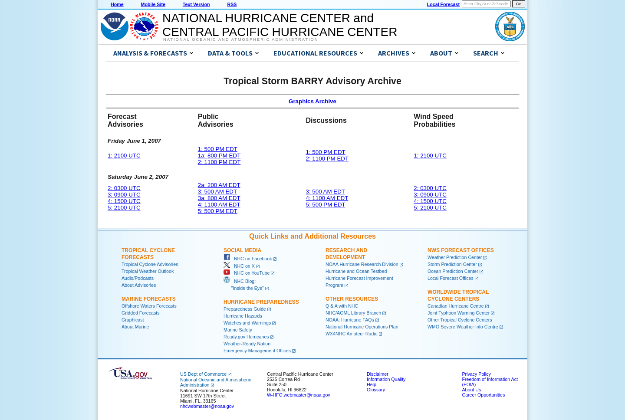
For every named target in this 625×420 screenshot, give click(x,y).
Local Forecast (443, 4)
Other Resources (352, 299)
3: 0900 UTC (124, 194)
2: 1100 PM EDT (219, 162)
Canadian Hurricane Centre (456, 305)
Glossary (376, 389)
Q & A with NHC (342, 305)
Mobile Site (153, 4)
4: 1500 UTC (124, 201)
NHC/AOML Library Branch (353, 312)
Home (117, 4)
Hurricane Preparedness (261, 302)
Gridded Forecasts (141, 312)
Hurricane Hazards (243, 315)
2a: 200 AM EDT (219, 185)
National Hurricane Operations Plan (362, 326)
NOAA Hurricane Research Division (362, 264)
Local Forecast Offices (451, 278)
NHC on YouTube (247, 273)
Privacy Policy (476, 374)
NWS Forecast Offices (461, 250)
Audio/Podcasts (138, 278)
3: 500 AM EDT (217, 191)
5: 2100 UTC (124, 207)
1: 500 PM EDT (217, 149)
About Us (471, 389)
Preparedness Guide (245, 309)
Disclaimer (377, 374)
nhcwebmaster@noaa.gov (207, 406)
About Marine (135, 326)
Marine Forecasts (149, 299)
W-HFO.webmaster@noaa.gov (298, 394)
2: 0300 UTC (124, 188)
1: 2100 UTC (124, 155)
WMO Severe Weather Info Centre (463, 326)
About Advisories (139, 285)
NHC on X (239, 266)
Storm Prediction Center (452, 264)
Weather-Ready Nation (247, 343)
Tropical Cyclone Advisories (150, 264)
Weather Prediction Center (455, 257)
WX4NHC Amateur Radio (352, 333)
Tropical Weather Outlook (148, 271)
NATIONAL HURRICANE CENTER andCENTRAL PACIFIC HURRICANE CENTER (279, 25)
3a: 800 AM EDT (219, 198)
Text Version (196, 4)
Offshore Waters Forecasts (149, 305)
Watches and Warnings (247, 322)
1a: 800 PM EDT (219, 155)
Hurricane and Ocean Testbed (356, 271)
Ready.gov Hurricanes (246, 336)
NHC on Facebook (248, 258)
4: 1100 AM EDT (219, 204)
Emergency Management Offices (257, 350)
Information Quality (386, 379)
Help (371, 384)
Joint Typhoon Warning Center (459, 312)
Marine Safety (238, 329)
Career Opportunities (483, 394)
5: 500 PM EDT (217, 211)
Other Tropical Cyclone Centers (460, 319)
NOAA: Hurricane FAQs (350, 319)
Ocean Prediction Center (453, 271)
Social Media (242, 250)
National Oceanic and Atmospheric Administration (240, 39)
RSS (232, 4)
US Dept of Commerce (203, 374)
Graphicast (133, 319)
